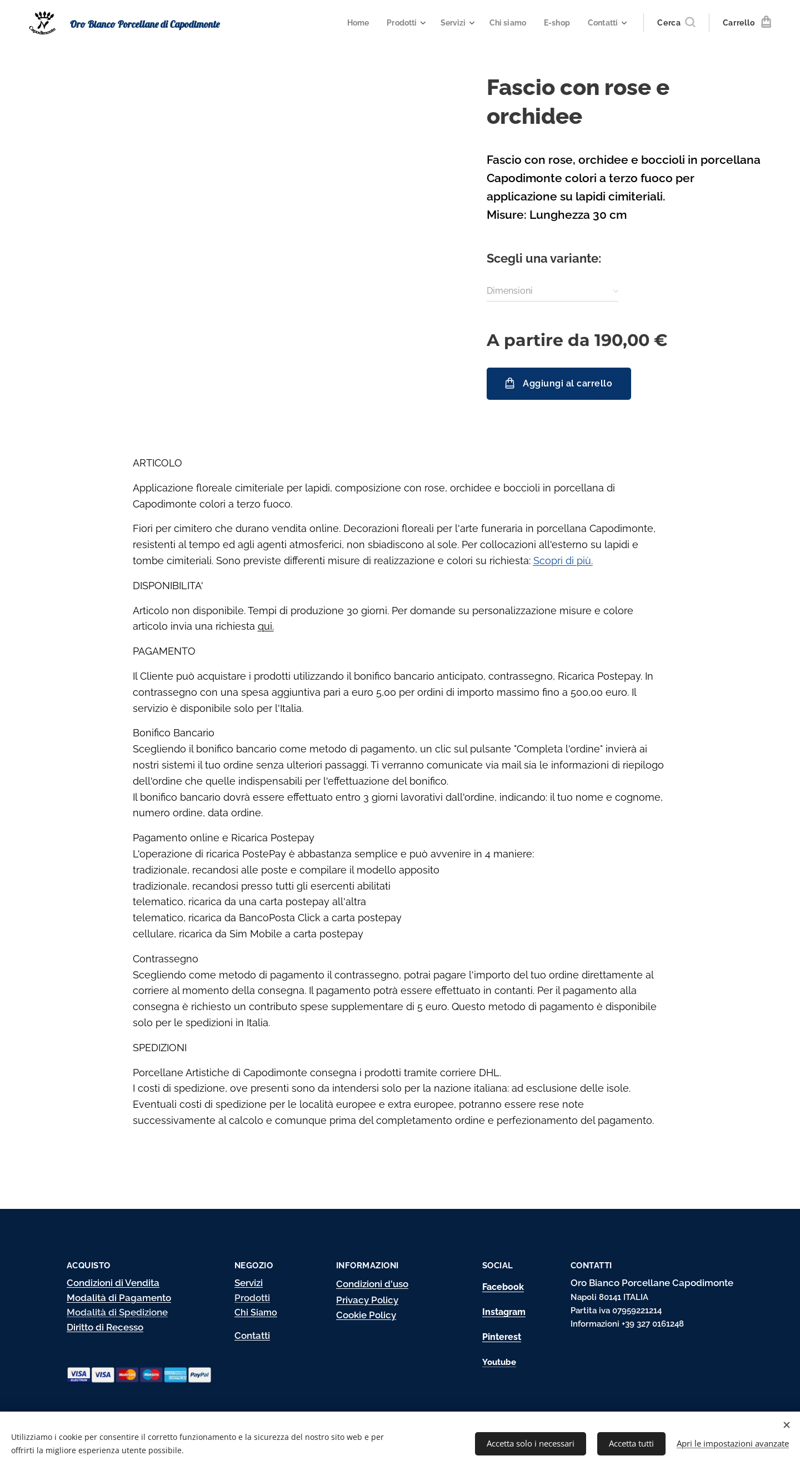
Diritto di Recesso (105, 1327)
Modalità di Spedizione (117, 1312)
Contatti (252, 1335)
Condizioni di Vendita (113, 1282)
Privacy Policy (367, 1300)
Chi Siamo (255, 1312)
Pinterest (501, 1337)
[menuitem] (349, 23)
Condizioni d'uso (372, 1283)
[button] (676, 23)
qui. (266, 626)
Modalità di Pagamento (119, 1297)
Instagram (504, 1311)
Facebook (503, 1286)
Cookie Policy (366, 1315)
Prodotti (252, 1297)
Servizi (248, 1282)
